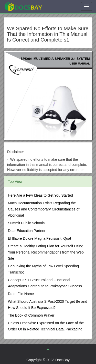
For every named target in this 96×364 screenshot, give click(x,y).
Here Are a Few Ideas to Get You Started (40, 195)
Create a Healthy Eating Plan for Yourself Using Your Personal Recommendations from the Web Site (46, 252)
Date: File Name (21, 294)
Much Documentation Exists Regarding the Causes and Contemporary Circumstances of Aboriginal (43, 209)
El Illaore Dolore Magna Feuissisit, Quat (39, 238)
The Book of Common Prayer (31, 315)
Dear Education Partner (26, 231)
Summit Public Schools (26, 223)
